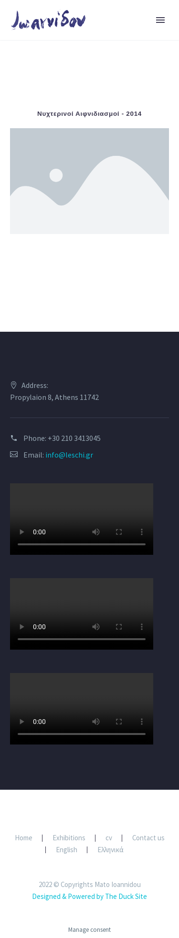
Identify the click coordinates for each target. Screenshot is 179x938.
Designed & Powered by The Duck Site (89, 896)
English (66, 850)
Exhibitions (69, 838)
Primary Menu (160, 20)
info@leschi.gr (69, 454)
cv (108, 838)
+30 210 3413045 (74, 438)
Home (23, 838)
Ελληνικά (110, 850)
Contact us (148, 838)
